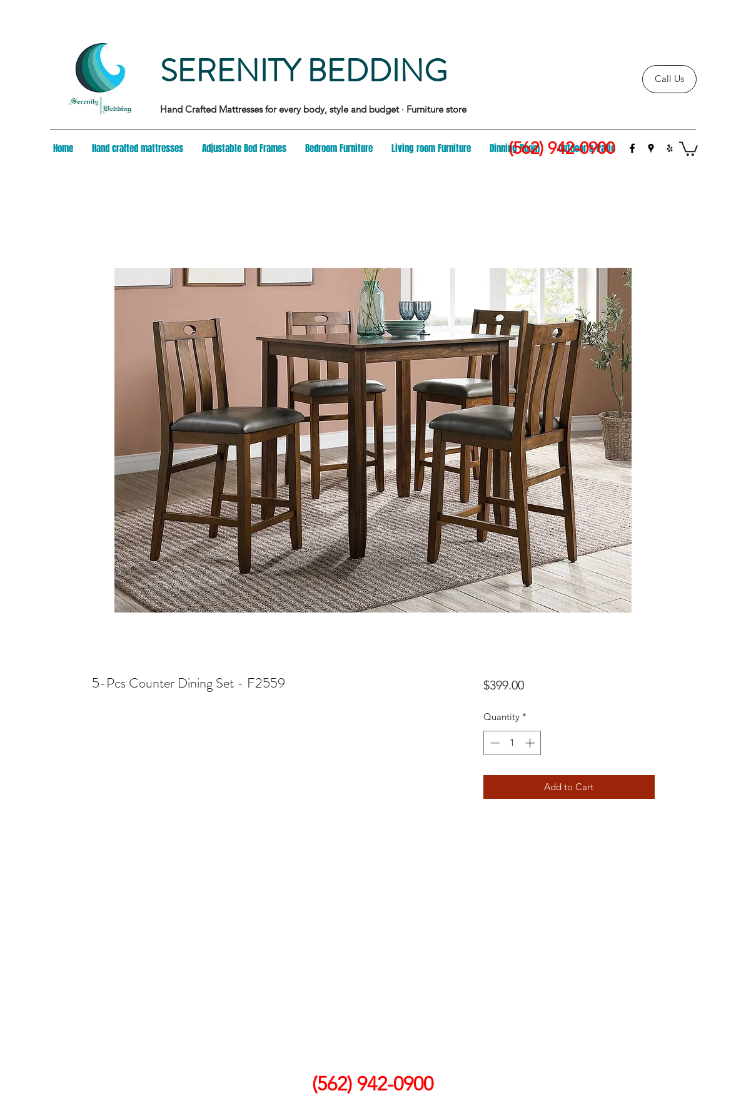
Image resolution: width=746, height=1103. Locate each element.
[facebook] (632, 148)
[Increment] (531, 743)
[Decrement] (493, 743)
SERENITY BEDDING (303, 71)
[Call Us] (669, 79)
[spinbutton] (512, 743)
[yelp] (669, 148)
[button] (688, 148)
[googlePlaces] (651, 148)
